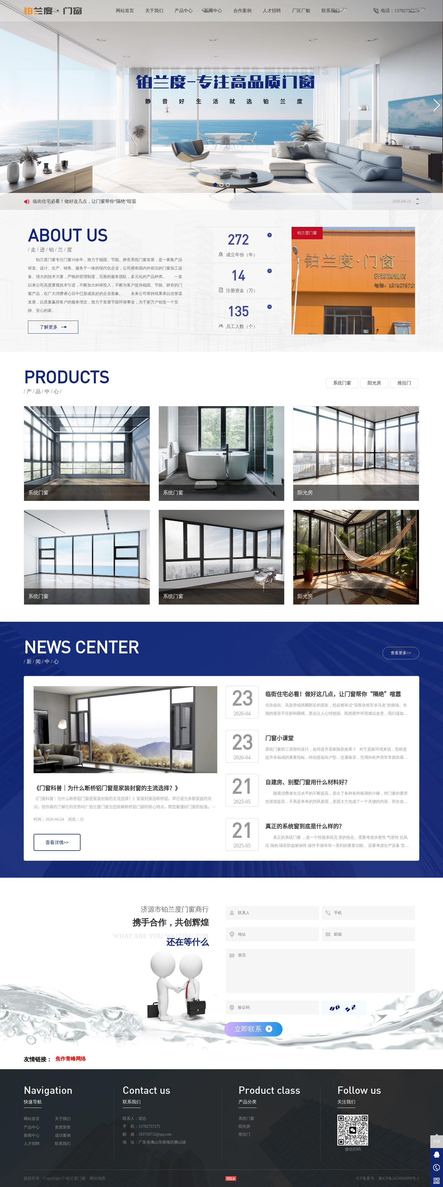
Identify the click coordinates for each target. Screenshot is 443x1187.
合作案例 (242, 10)
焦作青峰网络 (70, 1059)
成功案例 (63, 1135)
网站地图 (97, 1178)
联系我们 (331, 10)
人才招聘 (272, 10)
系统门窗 (246, 1118)
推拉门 (244, 1134)
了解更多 (53, 327)
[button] (215, 185)
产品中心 (184, 10)
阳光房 (244, 1126)
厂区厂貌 (301, 10)
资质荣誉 (63, 1127)
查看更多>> (401, 653)
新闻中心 (213, 10)
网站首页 (125, 10)
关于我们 (154, 10)
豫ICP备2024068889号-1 (398, 1178)
